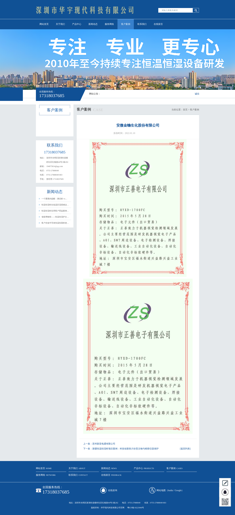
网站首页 (44, 24)
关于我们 (60, 24)
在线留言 (158, 24)
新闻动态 (93, 24)
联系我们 (142, 24)
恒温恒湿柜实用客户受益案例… (55, 211)
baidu (170, 490)
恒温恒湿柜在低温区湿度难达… (55, 205)
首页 (185, 109)
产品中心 (76, 24)
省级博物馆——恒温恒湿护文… (55, 217)
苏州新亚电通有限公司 (103, 444)
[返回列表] (185, 448)
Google (178, 490)
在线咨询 (112, 490)
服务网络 (109, 24)
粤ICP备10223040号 (135, 507)
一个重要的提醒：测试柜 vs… (54, 199)
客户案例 (125, 24)
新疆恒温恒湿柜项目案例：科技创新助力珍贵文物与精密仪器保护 (125, 448)
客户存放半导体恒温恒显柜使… (55, 223)
